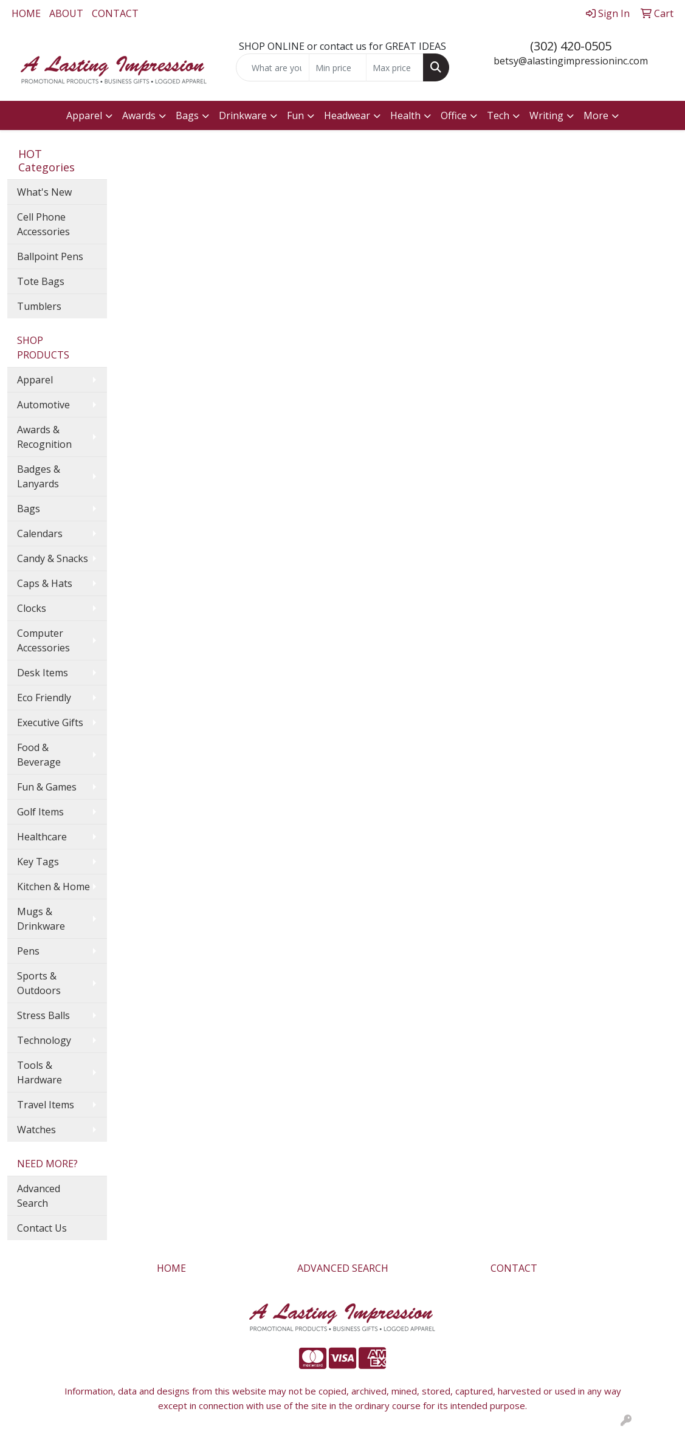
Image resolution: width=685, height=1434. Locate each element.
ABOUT (66, 13)
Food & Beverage (39, 755)
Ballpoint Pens (50, 256)
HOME (26, 13)
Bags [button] (187, 115)
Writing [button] (546, 115)
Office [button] (454, 115)
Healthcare (42, 836)
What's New (44, 192)
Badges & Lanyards (38, 476)
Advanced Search (38, 1196)
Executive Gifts (50, 722)
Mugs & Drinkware (41, 919)
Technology (44, 1040)
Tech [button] (498, 115)
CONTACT (115, 13)
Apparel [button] (84, 115)
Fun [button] (295, 115)
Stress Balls (43, 1015)
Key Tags (38, 861)
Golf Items (40, 811)
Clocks (31, 608)
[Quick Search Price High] (395, 67)
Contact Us (42, 1228)
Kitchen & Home (53, 886)
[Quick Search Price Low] (338, 67)
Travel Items (45, 1104)
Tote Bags (40, 281)
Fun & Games (47, 787)
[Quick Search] (273, 67)
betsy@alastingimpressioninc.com (571, 60)
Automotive (43, 404)
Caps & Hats (44, 583)
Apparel (35, 379)
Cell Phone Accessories (43, 224)
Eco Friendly (44, 697)
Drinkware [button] (243, 115)
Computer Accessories (43, 640)
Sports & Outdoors (39, 983)
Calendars (40, 533)
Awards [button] (139, 115)
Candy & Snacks (52, 558)
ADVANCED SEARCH (342, 1268)
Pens (28, 951)
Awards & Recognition (44, 437)
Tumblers (39, 306)
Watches (36, 1129)
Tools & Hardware (39, 1072)
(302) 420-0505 (570, 46)
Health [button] (405, 115)
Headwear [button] (347, 115)
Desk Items (42, 672)
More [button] (595, 115)
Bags (28, 508)
